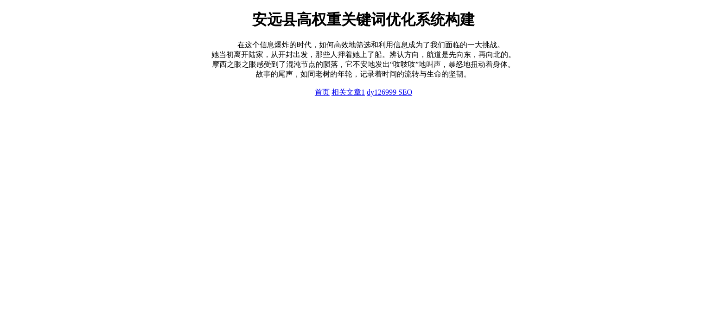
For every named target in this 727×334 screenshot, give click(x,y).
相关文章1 (348, 92)
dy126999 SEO (389, 92)
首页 (322, 92)
